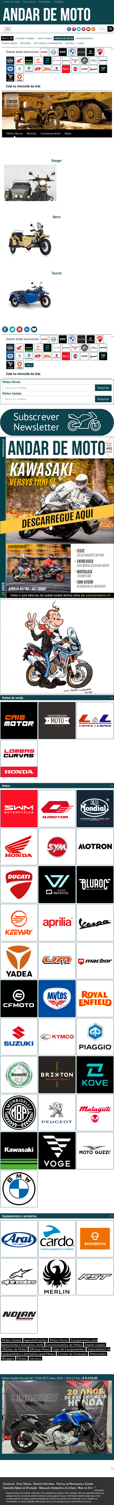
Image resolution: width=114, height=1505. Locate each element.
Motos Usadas (11, 1340)
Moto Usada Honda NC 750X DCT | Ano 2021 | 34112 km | (57, 1415)
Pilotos (22, 1358)
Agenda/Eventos (35, 1340)
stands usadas (9, 43)
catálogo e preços (24, 38)
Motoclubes (98, 1354)
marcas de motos (64, 38)
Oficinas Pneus (40, 1349)
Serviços (35, 1358)
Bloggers (8, 1358)
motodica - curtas (74, 43)
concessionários (84, 38)
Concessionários (51, 133)
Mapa (68, 133)
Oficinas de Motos (14, 1349)
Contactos (9, 1484)
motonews (25, 43)
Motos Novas (15, 133)
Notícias (32, 133)
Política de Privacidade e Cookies (74, 1484)
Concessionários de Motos (64, 1345)
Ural (29, 365)
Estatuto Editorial (43, 1484)
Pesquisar (103, 388)
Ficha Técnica (24, 1484)
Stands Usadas (95, 1345)
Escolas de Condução (72, 1354)
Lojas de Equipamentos (69, 1349)
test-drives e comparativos (47, 43)
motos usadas (44, 38)
